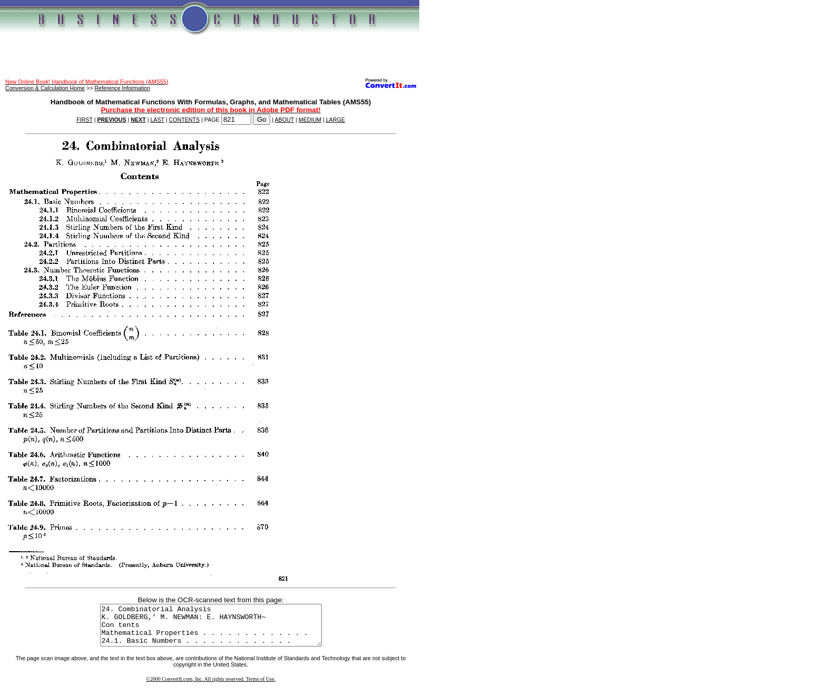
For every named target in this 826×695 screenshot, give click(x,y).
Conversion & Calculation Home (45, 88)
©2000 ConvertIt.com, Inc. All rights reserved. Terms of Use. (211, 687)
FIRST (84, 119)
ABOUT (284, 119)
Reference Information (122, 88)
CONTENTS (184, 119)
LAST (157, 119)
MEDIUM (310, 119)
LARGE (335, 119)
